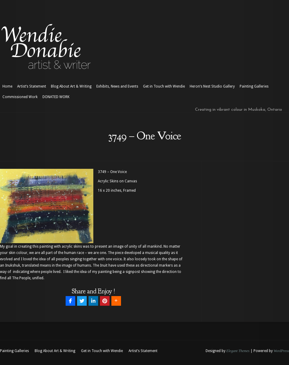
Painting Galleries (254, 86)
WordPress (281, 351)
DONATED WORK (56, 97)
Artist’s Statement (31, 86)
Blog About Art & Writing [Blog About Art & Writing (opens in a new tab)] (71, 86)
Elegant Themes (238, 351)
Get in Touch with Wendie (164, 86)
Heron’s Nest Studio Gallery (212, 86)
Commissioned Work (20, 97)
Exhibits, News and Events (117, 86)
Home (7, 86)
